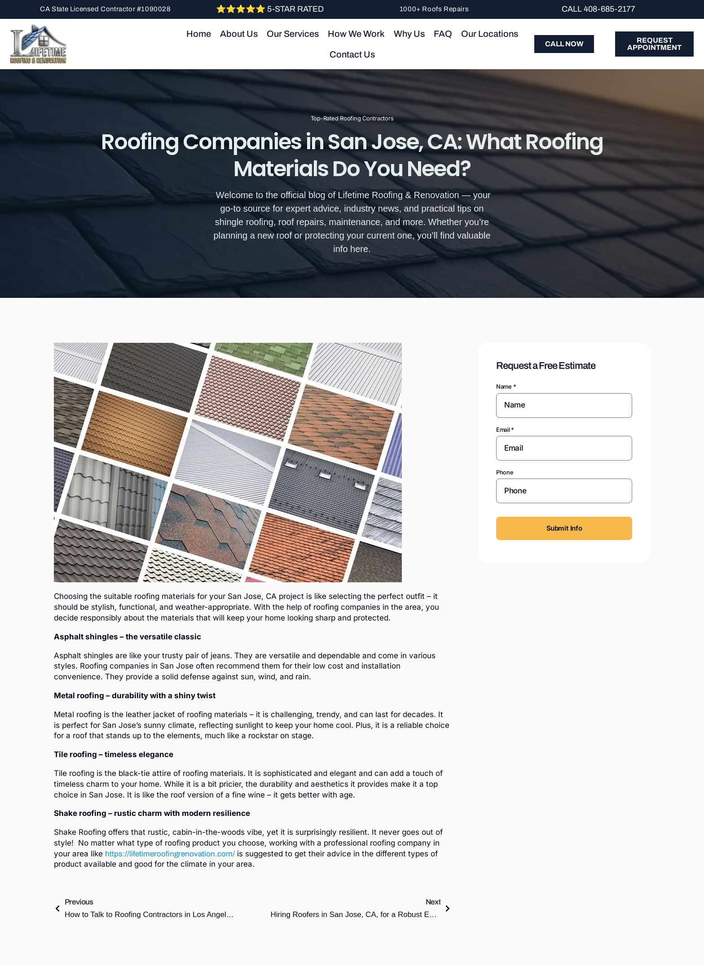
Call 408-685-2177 (598, 8)
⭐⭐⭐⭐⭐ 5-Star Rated (270, 8)
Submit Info (564, 528)
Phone (505, 472)
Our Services (293, 34)
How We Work (356, 34)
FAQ (443, 34)
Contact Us (352, 54)
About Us (239, 34)
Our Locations (489, 34)
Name (506, 387)
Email (505, 430)
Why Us (409, 34)
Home (198, 34)
